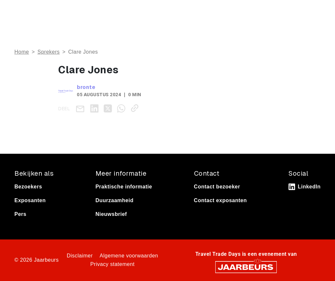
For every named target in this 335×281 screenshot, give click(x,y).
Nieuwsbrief (111, 214)
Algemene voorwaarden (129, 255)
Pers (20, 214)
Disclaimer (80, 255)
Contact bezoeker (217, 186)
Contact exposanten (220, 200)
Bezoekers (28, 186)
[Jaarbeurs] (246, 266)
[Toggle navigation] (314, 10)
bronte (86, 87)
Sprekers (49, 52)
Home (21, 52)
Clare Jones (83, 52)
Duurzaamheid (114, 200)
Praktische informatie (124, 186)
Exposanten (30, 200)
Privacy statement (112, 264)
